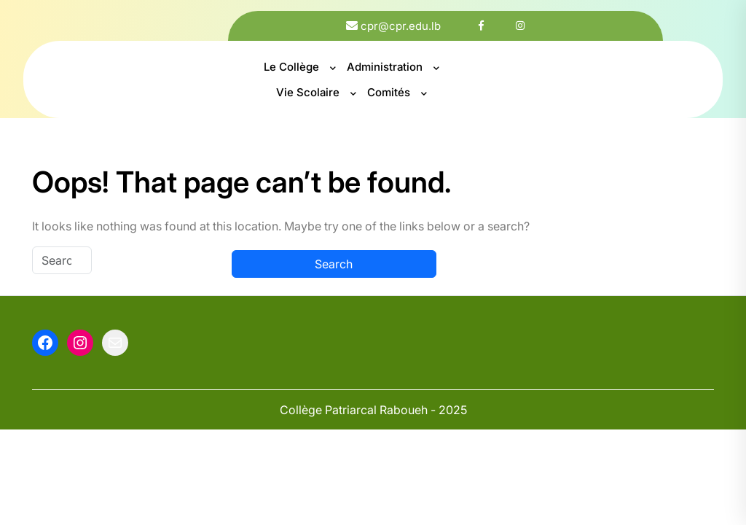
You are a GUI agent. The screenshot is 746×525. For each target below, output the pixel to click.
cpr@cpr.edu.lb (401, 26)
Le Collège (291, 67)
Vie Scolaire (307, 92)
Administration (385, 67)
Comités (388, 92)
